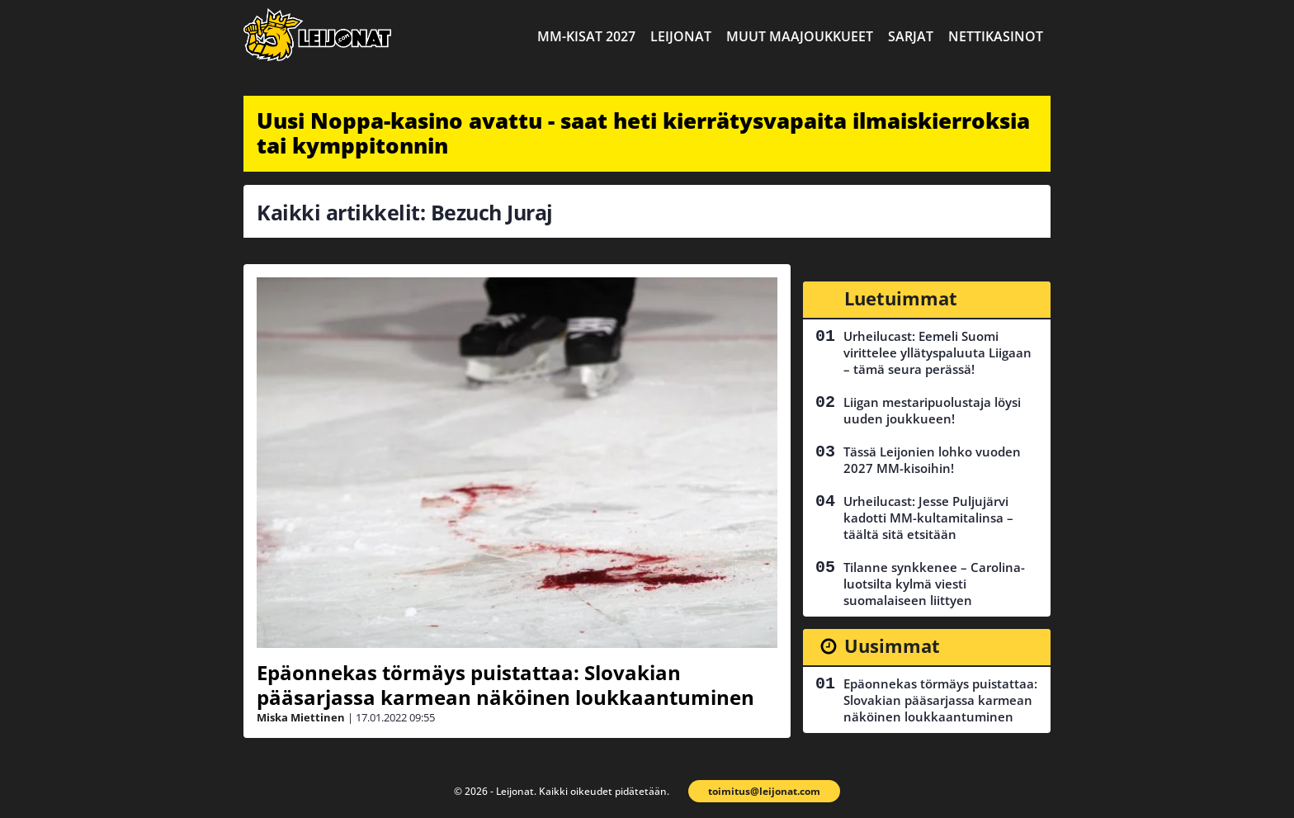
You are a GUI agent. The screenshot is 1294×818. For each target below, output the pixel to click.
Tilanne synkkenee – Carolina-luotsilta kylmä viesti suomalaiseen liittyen (934, 583)
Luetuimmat (900, 298)
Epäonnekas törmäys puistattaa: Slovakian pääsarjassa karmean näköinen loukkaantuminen (505, 685)
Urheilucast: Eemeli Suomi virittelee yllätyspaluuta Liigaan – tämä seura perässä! (937, 352)
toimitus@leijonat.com (764, 791)
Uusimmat (892, 645)
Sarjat (910, 36)
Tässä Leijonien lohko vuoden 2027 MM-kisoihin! (932, 459)
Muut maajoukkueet (799, 36)
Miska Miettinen (301, 717)
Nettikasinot (995, 36)
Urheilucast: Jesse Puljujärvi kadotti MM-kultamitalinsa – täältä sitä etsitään (928, 517)
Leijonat (680, 36)
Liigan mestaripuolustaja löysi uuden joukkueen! (932, 410)
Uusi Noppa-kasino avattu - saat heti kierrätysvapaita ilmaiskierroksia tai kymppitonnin (643, 133)
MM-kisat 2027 (586, 36)
